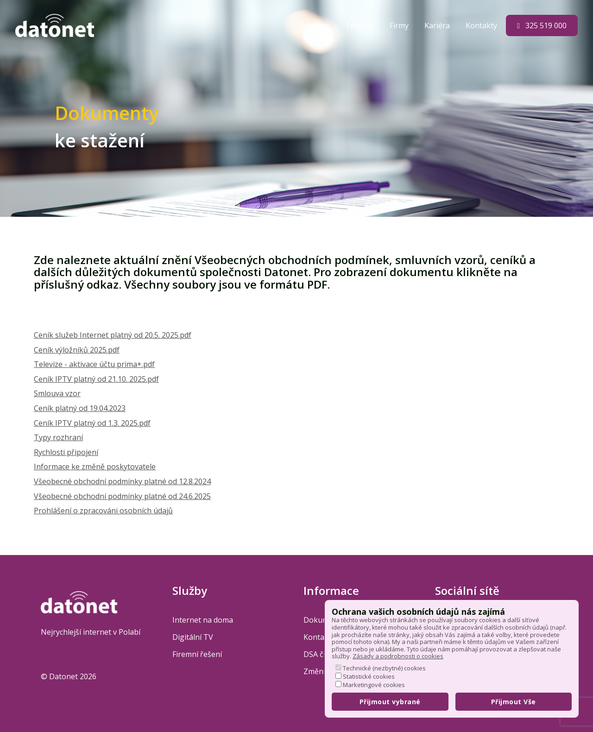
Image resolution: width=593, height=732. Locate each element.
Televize (360, 25)
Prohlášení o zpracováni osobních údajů (103, 510)
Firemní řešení (197, 654)
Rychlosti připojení (66, 452)
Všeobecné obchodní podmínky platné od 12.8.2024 (122, 481)
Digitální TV (192, 637)
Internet (316, 25)
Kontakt (317, 637)
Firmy (400, 25)
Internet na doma (202, 620)
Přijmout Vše (513, 701)
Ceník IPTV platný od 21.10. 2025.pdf (96, 379)
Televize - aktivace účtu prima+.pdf (94, 364)
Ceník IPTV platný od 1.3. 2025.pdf (92, 423)
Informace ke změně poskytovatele (95, 466)
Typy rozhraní (58, 437)
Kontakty (482, 25)
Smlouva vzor (57, 393)
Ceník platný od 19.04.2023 (80, 408)
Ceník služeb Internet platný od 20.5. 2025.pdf (112, 335)
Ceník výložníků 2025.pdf (77, 350)
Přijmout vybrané (390, 701)
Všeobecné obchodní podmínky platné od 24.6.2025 (122, 496)
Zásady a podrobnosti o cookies (398, 656)
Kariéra (438, 25)
